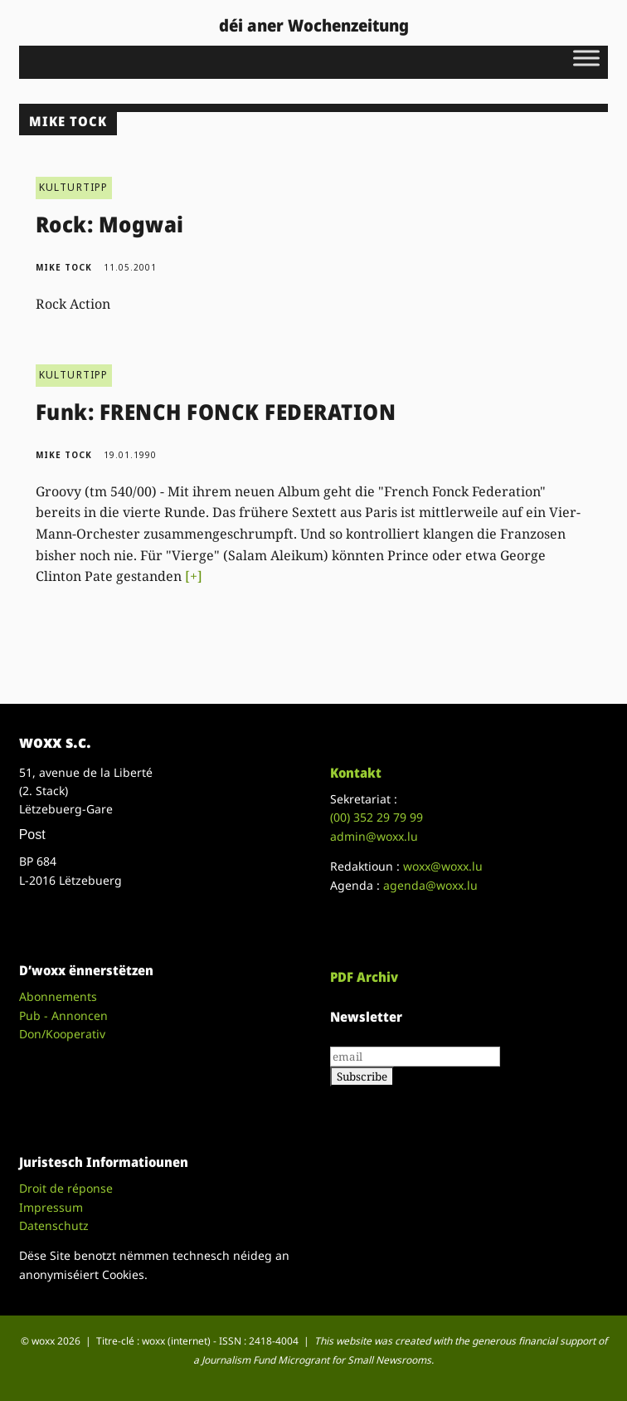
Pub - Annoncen (63, 1015)
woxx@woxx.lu (443, 866)
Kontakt (356, 773)
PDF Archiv (364, 977)
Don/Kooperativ (62, 1034)
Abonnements (58, 996)
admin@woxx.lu (374, 836)
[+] (193, 576)
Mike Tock (64, 267)
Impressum (51, 1207)
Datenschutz (54, 1225)
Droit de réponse (66, 1188)
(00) (376, 817)
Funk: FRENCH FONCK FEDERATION (216, 412)
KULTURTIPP (74, 187)
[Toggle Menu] (586, 58)
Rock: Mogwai (110, 224)
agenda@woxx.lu (430, 885)
